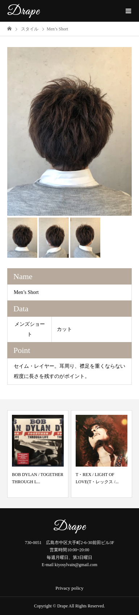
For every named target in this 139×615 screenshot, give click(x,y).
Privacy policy (69, 588)
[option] (69, 131)
